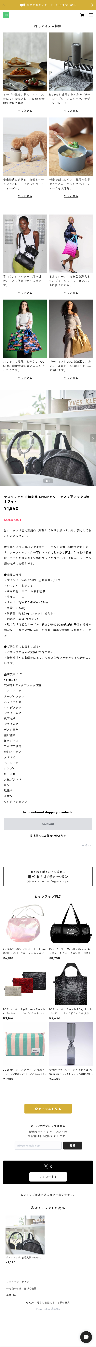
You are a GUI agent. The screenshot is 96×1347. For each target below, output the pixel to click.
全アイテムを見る (48, 1109)
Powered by (48, 1308)
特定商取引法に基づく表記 (21, 1288)
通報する (87, 845)
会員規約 (11, 1295)
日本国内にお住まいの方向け (48, 836)
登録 (72, 1145)
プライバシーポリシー (19, 1281)
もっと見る (25, 111)
